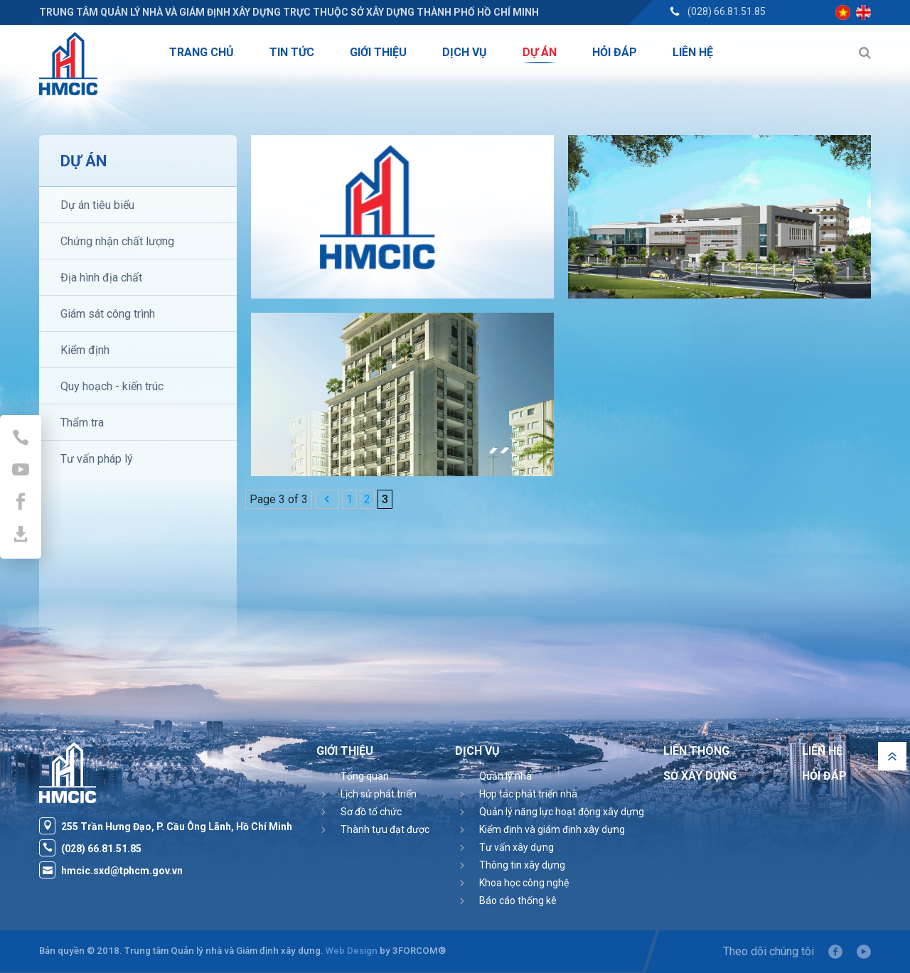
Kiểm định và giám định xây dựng (552, 829)
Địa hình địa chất (101, 277)
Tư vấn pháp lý (96, 459)
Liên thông (696, 751)
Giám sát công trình (107, 314)
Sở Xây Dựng (700, 776)
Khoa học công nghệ (524, 882)
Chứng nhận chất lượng (117, 241)
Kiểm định (84, 350)
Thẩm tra (82, 422)
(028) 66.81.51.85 (726, 11)
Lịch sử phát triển (379, 794)
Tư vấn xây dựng (516, 847)
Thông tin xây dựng (522, 865)
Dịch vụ (477, 751)
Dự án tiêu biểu (97, 205)
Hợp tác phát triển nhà (528, 794)
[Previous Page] (327, 499)
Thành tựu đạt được (385, 829)
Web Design (352, 950)
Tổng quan (365, 776)
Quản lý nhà (505, 776)
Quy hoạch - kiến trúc (112, 386)
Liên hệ (822, 751)
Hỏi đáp (824, 776)
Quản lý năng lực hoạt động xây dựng (561, 811)
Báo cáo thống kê (518, 900)
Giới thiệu (344, 751)
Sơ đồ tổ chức (371, 811)
